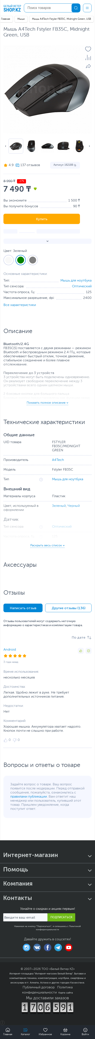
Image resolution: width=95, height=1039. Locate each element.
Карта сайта (65, 992)
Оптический (82, 286)
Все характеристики (19, 305)
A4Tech (58, 460)
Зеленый (59, 506)
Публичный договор (39, 987)
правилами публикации (28, 796)
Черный (73, 506)
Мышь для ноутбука (76, 280)
